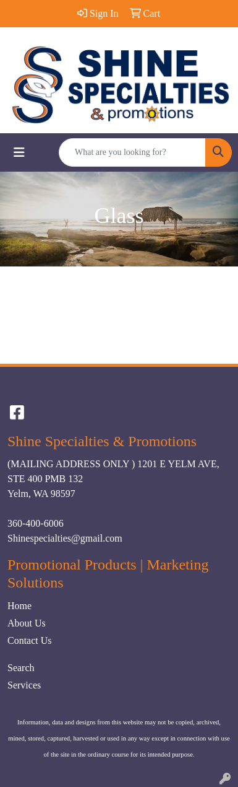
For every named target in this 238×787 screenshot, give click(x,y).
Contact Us (29, 640)
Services (24, 685)
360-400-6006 (35, 523)
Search (21, 667)
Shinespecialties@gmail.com (64, 538)
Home (19, 605)
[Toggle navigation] (19, 152)
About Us (26, 623)
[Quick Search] (132, 152)
